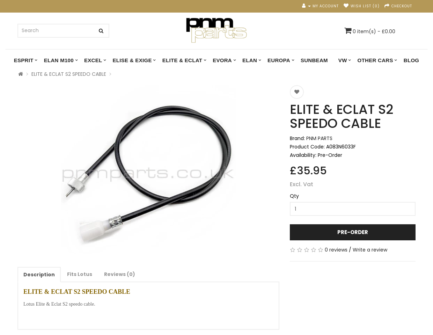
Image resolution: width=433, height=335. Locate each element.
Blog (411, 60)
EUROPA (278, 60)
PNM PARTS (319, 138)
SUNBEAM (314, 60)
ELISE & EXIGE (132, 60)
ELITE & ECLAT (182, 60)
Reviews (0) (119, 274)
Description (39, 274)
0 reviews (336, 249)
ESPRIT (24, 60)
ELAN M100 (59, 60)
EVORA (222, 60)
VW (342, 60)
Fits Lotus (79, 274)
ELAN (249, 60)
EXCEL (93, 60)
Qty (294, 195)
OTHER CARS (375, 60)
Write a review (370, 249)
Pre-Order (352, 232)
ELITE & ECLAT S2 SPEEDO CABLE (68, 74)
